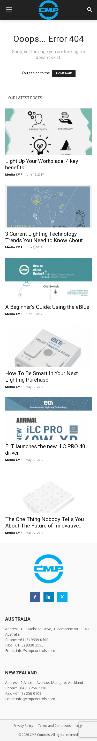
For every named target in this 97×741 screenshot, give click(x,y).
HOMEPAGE (64, 73)
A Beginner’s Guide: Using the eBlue (47, 307)
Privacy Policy (23, 725)
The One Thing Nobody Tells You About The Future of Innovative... (44, 522)
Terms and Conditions (54, 725)
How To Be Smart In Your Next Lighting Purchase (41, 376)
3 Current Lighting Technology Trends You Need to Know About (44, 237)
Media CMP (13, 174)
